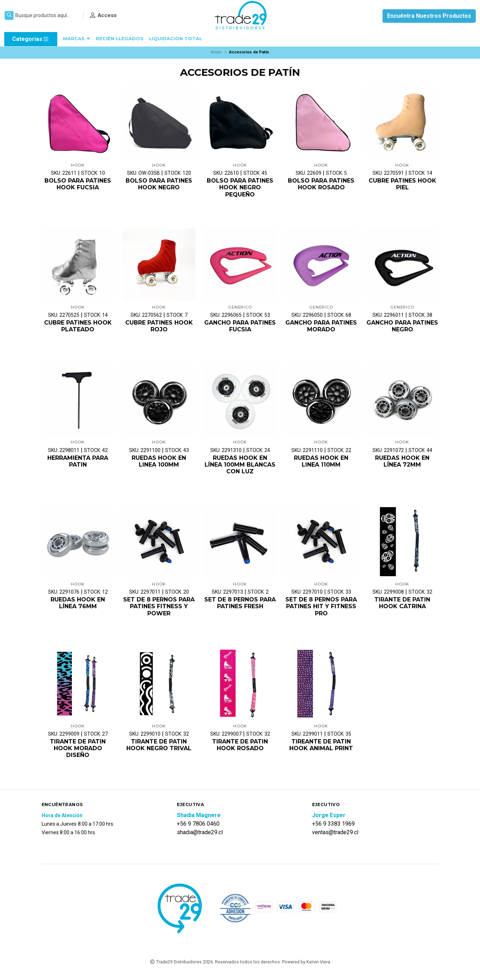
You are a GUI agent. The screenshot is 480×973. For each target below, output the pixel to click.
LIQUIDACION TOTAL (175, 38)
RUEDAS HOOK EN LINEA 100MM (159, 461)
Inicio (216, 51)
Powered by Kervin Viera (306, 961)
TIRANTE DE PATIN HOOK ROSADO (240, 745)
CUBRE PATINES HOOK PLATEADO (78, 326)
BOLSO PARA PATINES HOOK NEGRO (159, 184)
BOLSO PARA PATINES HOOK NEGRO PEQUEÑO (240, 187)
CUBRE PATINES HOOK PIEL (402, 184)
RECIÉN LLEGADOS (119, 38)
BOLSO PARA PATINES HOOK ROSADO (321, 184)
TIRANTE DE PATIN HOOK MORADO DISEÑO (78, 748)
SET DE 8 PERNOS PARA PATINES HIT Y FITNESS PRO (321, 606)
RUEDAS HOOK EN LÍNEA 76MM (78, 603)
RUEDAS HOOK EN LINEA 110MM (321, 461)
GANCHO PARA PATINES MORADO (321, 326)
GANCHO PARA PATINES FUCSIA (240, 326)
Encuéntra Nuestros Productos (429, 15)
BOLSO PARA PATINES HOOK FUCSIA (77, 184)
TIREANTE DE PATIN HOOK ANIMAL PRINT (321, 745)
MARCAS (76, 38)
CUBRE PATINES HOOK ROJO (159, 326)
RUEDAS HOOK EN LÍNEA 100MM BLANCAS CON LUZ (240, 464)
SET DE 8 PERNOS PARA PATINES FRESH (240, 603)
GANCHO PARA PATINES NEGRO (402, 326)
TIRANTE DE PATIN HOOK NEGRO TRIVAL (158, 745)
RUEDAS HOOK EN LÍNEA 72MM (402, 461)
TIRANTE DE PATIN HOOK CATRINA (402, 603)
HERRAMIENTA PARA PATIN (77, 461)
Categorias (30, 39)
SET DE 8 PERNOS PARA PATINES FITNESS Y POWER (159, 606)
